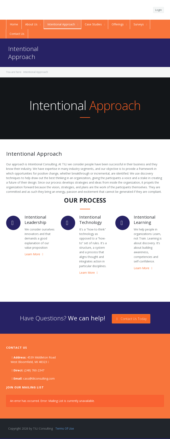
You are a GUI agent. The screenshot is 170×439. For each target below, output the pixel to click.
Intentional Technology (90, 219)
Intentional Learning (144, 219)
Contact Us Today (131, 318)
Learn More (34, 254)
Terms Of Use (64, 428)
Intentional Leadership (35, 219)
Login (158, 10)
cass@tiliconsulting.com (39, 378)
